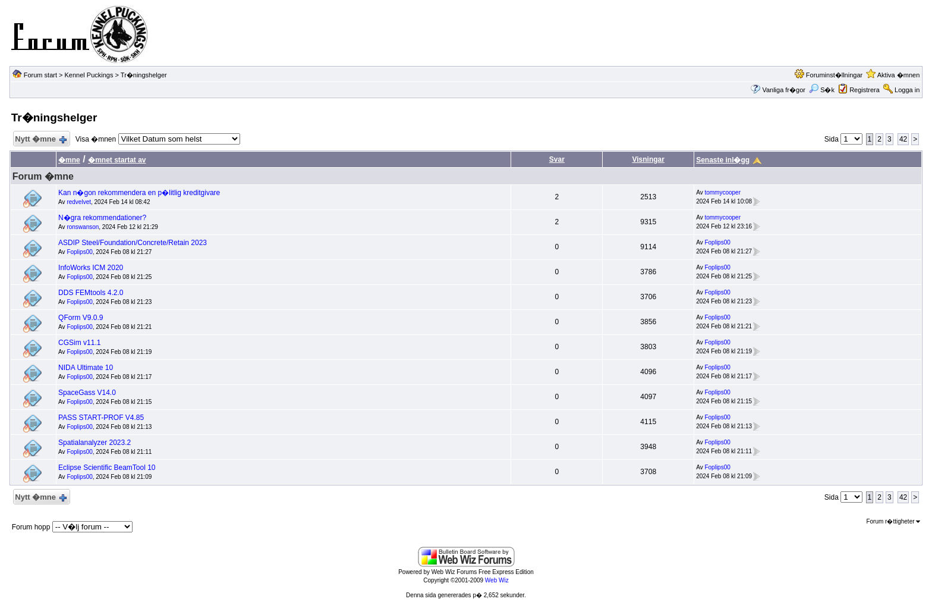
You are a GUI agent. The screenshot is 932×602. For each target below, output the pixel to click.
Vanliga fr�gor (783, 89)
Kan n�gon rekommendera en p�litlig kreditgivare (139, 193)
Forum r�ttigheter (893, 521)
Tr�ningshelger (144, 75)
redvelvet (79, 202)
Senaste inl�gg (723, 160)
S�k (822, 89)
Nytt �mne (40, 139)
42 (903, 139)
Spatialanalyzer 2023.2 (94, 442)
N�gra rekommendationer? (102, 218)
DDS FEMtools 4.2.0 (90, 293)
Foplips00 (79, 252)
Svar (557, 159)
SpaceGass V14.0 (87, 392)
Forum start (40, 75)
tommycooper (722, 192)
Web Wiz (497, 580)
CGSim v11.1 (79, 342)
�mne (69, 160)
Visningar (648, 159)
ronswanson (83, 227)
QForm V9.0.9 (80, 317)
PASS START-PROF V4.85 (101, 417)
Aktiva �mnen (898, 75)
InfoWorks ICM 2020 (90, 268)
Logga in (907, 89)
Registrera (864, 89)
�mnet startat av (117, 160)
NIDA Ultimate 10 (85, 367)
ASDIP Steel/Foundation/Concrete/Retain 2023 (132, 243)
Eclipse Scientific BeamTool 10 (106, 467)
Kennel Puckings (89, 75)
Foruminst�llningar (834, 75)
